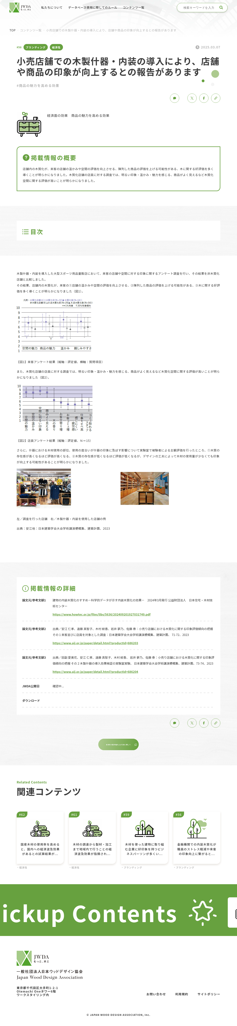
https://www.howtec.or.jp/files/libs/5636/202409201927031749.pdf (102, 614)
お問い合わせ (156, 996)
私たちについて (52, 7)
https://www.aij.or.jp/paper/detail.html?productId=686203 (95, 643)
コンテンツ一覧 (133, 7)
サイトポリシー (209, 996)
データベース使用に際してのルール (92, 7)
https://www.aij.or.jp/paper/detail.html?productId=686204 (95, 671)
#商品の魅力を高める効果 (38, 85)
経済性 (56, 47)
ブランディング (36, 47)
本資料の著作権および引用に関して (119, 745)
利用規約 (181, 996)
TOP (12, 30)
